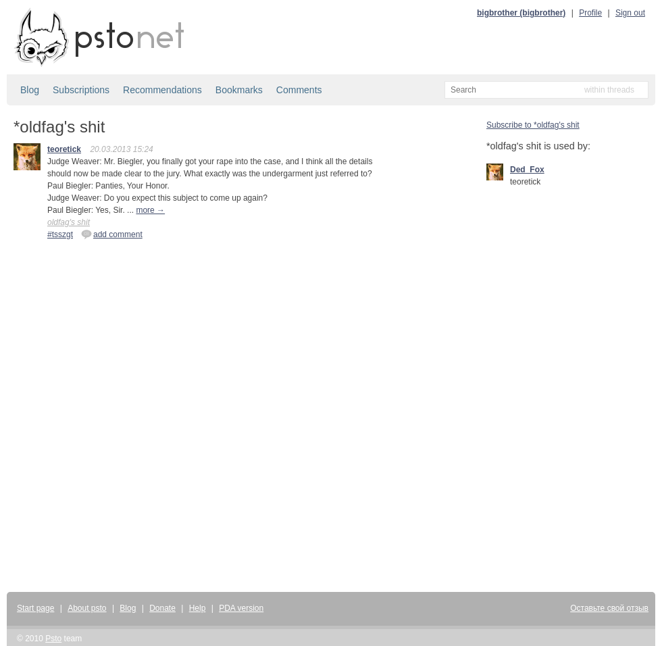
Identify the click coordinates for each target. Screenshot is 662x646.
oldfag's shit (68, 222)
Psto (53, 638)
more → (150, 210)
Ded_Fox (527, 169)
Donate (162, 608)
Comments (299, 89)
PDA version (241, 608)
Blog (29, 89)
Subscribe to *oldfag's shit (533, 125)
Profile (590, 13)
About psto (87, 608)
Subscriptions (81, 89)
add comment (112, 233)
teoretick (64, 149)
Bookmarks (239, 89)
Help (197, 608)
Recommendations (162, 89)
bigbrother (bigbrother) (521, 13)
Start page (35, 608)
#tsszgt (60, 234)
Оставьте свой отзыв (609, 608)
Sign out (630, 13)
